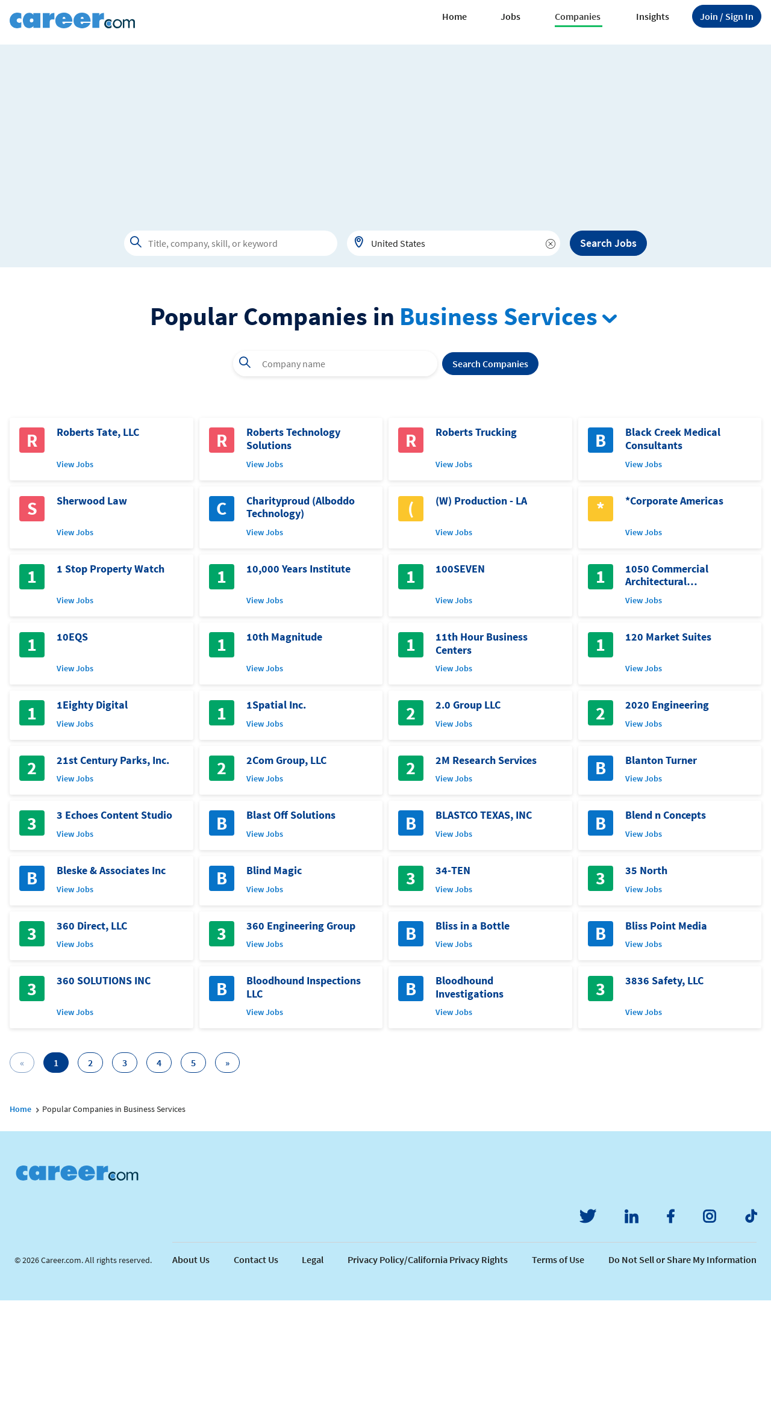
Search (490, 491)
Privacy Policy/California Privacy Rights (428, 1387)
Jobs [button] (510, 16)
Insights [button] (652, 16)
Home (454, 16)
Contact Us (256, 1387)
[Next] (227, 1190)
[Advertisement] (385, 129)
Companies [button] (578, 16)
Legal (312, 1387)
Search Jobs (608, 243)
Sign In (727, 16)
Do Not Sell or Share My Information (682, 1387)
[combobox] (453, 243)
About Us (191, 1387)
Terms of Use (558, 1387)
